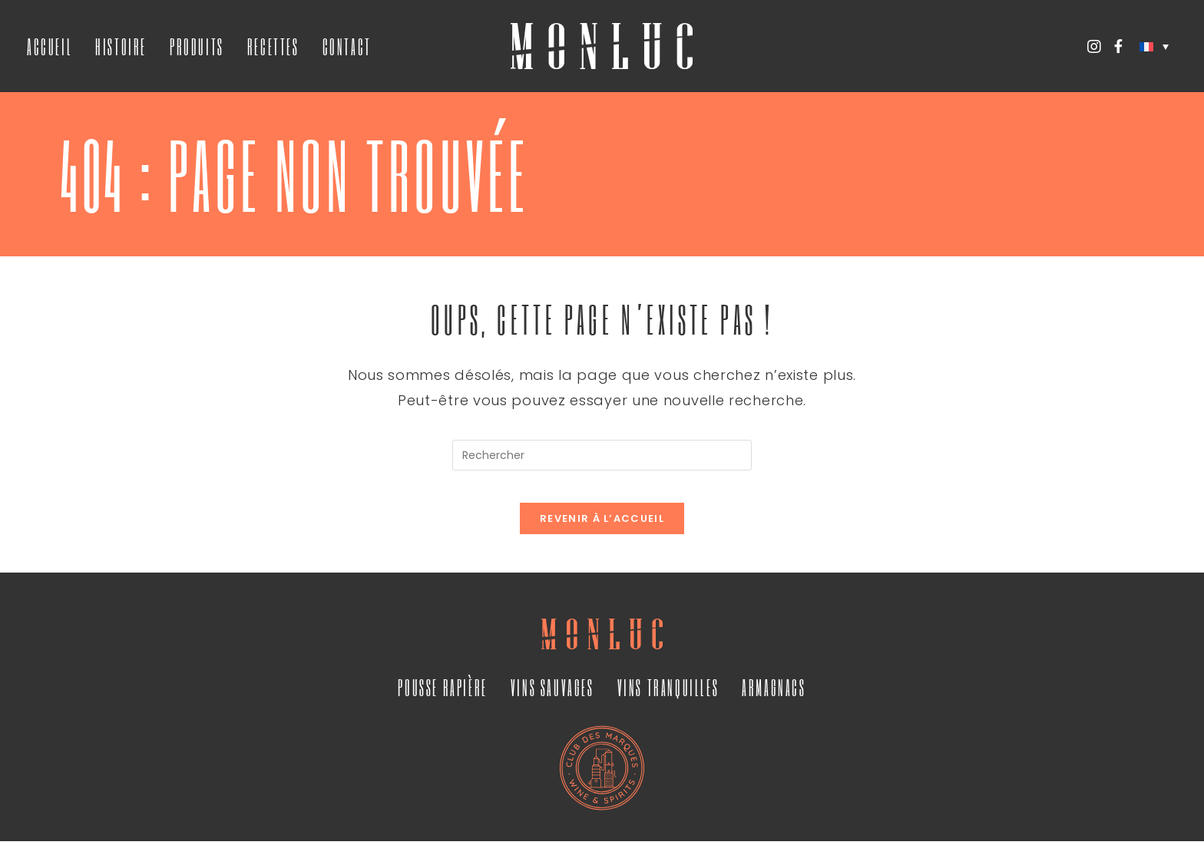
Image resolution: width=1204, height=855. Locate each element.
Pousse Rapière (442, 701)
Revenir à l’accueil (602, 532)
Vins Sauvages (552, 701)
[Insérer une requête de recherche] (602, 455)
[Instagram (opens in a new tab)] (1094, 46)
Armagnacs (773, 701)
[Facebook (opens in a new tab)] (1118, 46)
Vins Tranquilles (668, 701)
